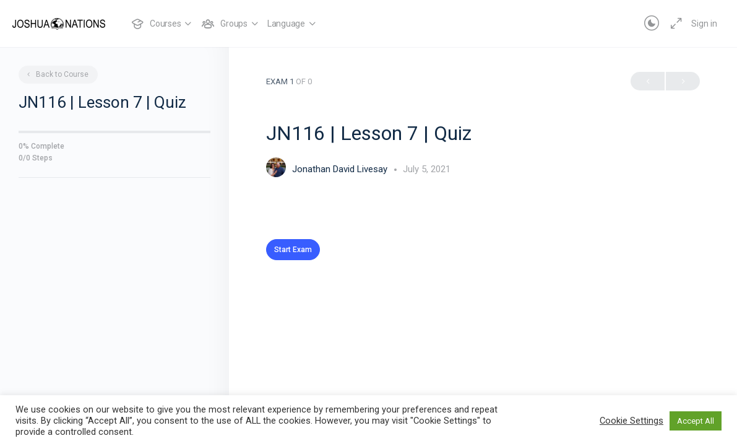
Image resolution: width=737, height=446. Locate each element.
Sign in (704, 23)
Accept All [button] (695, 421)
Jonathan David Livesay (341, 169)
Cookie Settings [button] (631, 420)
